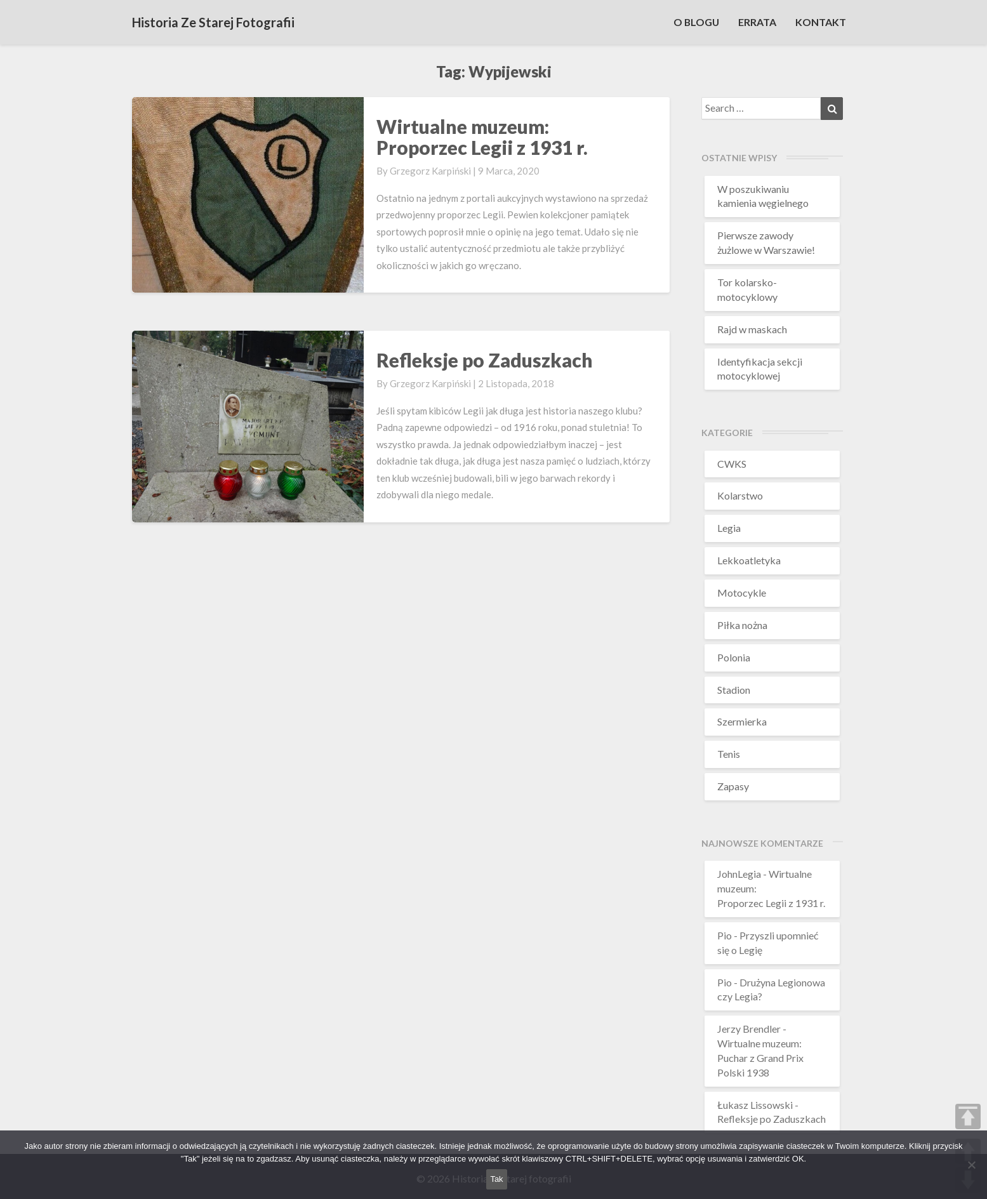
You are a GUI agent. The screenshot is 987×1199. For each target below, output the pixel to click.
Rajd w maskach (752, 329)
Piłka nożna (742, 625)
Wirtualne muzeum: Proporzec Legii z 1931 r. (482, 137)
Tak (496, 1179)
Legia (729, 528)
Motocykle (741, 592)
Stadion (733, 690)
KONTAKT (820, 22)
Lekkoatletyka (749, 560)
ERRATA (757, 22)
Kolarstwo (740, 495)
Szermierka (742, 721)
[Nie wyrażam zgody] (971, 1164)
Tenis (728, 754)
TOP (968, 1116)
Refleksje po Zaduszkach (484, 359)
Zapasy (733, 786)
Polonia (733, 657)
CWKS (731, 464)
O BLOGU (695, 22)
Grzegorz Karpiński (430, 170)
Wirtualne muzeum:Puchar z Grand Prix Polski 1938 (760, 1057)
